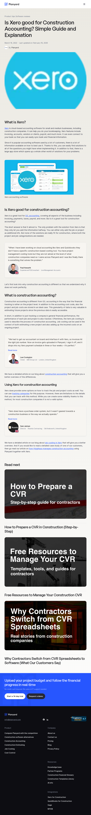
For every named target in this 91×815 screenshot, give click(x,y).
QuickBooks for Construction (60, 801)
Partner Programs (55, 771)
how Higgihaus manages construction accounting (51, 448)
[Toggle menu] (84, 4)
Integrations (53, 792)
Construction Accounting (15, 741)
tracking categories (20, 393)
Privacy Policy (53, 749)
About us (51, 733)
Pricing (50, 741)
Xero (7, 128)
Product (8, 728)
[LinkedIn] (47, 720)
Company (52, 728)
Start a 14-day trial (15, 696)
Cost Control (10, 753)
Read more (12, 350)
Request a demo (36, 696)
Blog (49, 745)
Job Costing (10, 749)
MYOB (50, 809)
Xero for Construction (57, 797)
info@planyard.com (13, 720)
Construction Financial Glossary (61, 775)
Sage (50, 805)
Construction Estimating (15, 745)
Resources (52, 762)
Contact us (52, 737)
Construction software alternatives (19, 737)
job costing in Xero (53, 443)
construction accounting (56, 374)
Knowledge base (55, 767)
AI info (50, 783)
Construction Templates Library (61, 779)
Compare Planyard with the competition (21, 733)
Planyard (15, 47)
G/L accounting (32, 216)
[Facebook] (44, 720)
